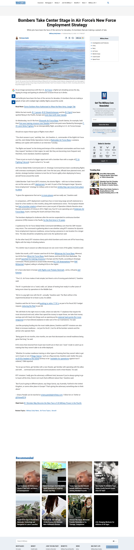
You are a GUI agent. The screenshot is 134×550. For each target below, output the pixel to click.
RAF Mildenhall (70, 259)
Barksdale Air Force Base (60, 140)
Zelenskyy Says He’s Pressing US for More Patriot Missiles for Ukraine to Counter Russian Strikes (109, 183)
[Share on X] (69, 37)
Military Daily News (55, 33)
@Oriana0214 (20, 392)
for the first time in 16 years (53, 217)
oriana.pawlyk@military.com (51, 389)
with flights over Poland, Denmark (50, 267)
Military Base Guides (96, 549)
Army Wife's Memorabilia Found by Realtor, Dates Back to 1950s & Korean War (109, 175)
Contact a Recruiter (51, 549)
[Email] (72, 37)
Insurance (40, 2)
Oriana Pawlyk (25, 38)
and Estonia (80, 267)
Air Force (48, 90)
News (84, 2)
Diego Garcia (36, 350)
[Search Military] (63, 541)
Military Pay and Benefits (67, 549)
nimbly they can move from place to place (68, 187)
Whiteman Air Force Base (64, 251)
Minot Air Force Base (31, 253)
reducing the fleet (28, 300)
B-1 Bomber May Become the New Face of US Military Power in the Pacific (50, 397)
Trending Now (95, 170)
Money (57, 2)
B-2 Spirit (66, 112)
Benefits (77, 2)
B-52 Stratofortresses (49, 112)
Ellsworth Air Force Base (48, 120)
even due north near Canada (49, 115)
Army (77, 549)
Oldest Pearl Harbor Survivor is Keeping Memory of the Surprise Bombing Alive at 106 (109, 191)
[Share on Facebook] (66, 37)
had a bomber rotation (26, 203)
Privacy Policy (100, 132)
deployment (36, 184)
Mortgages (49, 2)
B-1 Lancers (36, 112)
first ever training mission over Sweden (29, 123)
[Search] (107, 2)
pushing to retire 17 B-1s (49, 298)
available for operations (54, 353)
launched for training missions (26, 256)
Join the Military (67, 2)
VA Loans (18, 549)
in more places (46, 192)
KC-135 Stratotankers (52, 259)
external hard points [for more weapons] (66, 312)
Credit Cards (34, 549)
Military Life (92, 2)
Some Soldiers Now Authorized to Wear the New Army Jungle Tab (48, 106)
